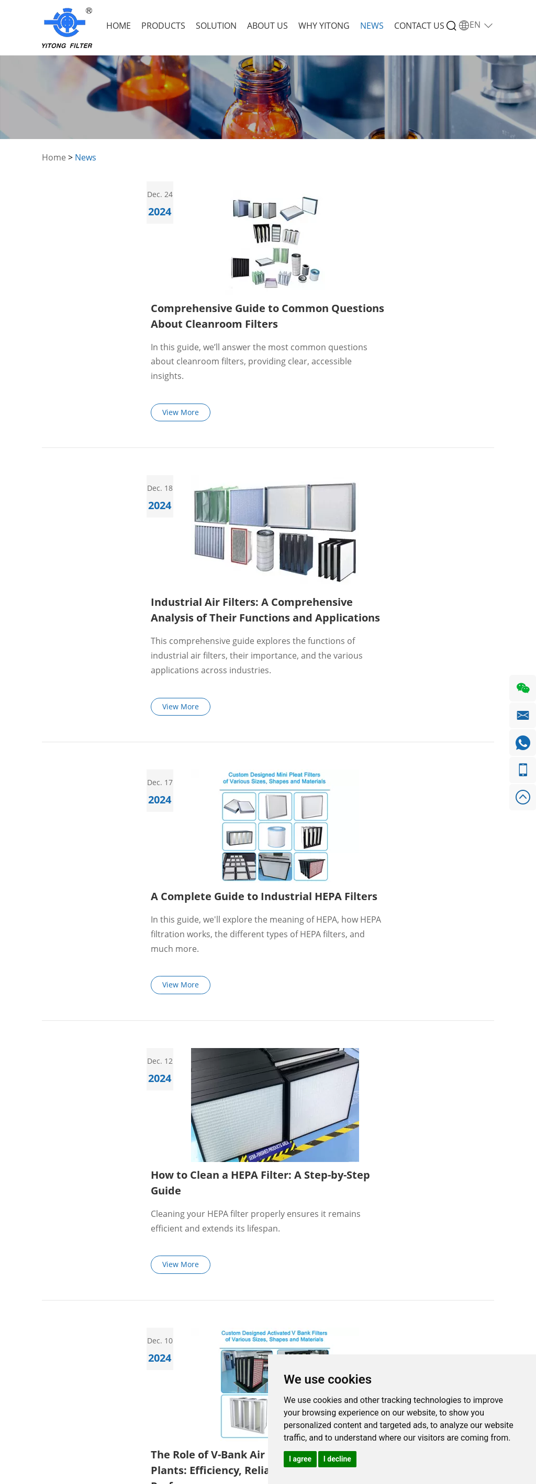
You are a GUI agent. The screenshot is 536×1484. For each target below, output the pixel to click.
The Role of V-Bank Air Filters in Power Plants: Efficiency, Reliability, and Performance (358, 902)
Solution (216, 25)
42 (376, 1078)
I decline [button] (337, 1459)
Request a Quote (409, 1248)
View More (290, 299)
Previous (103, 1078)
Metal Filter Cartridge (157, 1330)
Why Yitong (324, 25)
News (372, 25)
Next (434, 1078)
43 (400, 1078)
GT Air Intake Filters (159, 1303)
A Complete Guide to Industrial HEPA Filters (373, 555)
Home (118, 25)
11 (328, 1078)
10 (304, 1078)
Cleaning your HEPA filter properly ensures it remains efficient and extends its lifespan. (365, 767)
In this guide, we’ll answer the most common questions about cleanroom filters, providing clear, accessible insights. (368, 247)
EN (476, 25)
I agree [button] (300, 1459)
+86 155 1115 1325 (290, 1270)
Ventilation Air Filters (162, 1275)
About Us (267, 25)
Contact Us (419, 25)
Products (163, 25)
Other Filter (157, 1351)
